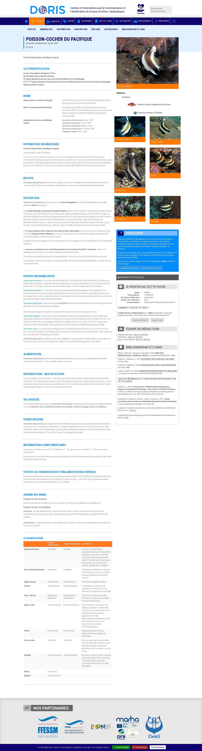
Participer (161, 21)
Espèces (37, 21)
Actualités (122, 21)
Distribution (63, 29)
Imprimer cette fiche (131, 277)
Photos (32, 29)
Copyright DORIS (130, 257)
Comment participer (128, 268)
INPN (126, 418)
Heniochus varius (30, 329)
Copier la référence (140, 320)
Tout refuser (140, 747)
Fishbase (132, 410)
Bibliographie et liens (133, 29)
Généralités (46, 29)
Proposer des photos (150, 268)
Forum (68, 21)
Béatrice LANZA (134, 337)
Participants (142, 21)
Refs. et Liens (103, 21)
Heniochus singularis (31, 316)
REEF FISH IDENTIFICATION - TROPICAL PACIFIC (141, 354)
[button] (173, 21)
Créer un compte (158, 11)
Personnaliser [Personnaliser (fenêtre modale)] (157, 747)
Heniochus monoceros (32, 280)
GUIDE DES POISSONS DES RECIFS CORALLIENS (158, 371)
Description (81, 29)
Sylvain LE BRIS (139, 335)
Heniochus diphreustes (32, 303)
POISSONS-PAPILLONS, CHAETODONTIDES (158, 365)
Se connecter (156, 8)
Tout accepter (121, 747)
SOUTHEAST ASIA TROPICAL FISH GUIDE (157, 359)
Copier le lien (157, 320)
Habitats (53, 21)
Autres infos (111, 29)
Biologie (96, 29)
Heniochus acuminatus (32, 290)
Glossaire (84, 21)
